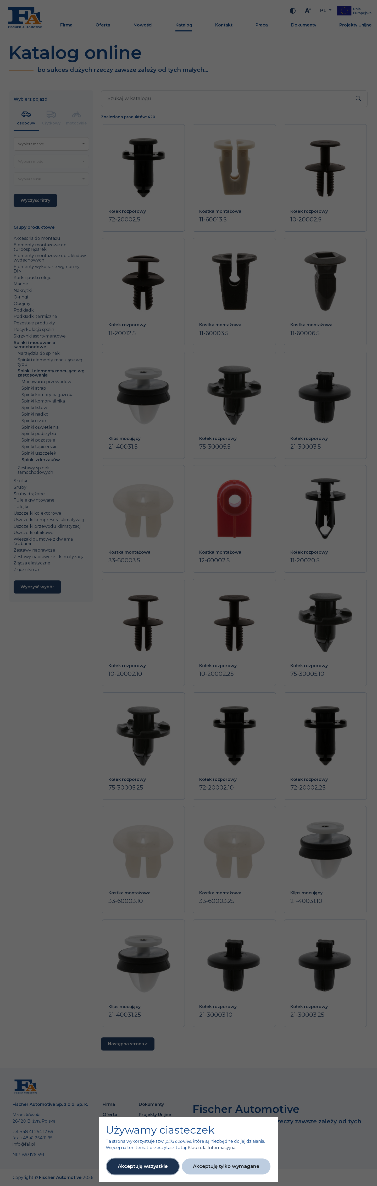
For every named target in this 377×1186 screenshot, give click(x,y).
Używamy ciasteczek (160, 1130)
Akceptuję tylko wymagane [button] (226, 1166)
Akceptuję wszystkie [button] (143, 1166)
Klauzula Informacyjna (211, 1147)
